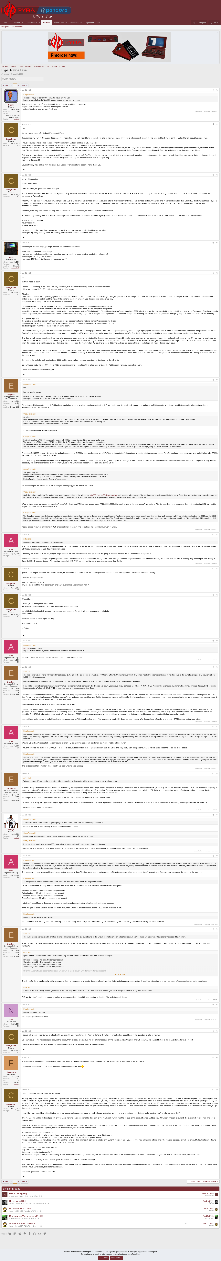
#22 (217, 124)
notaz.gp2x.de (14, 267)
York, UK (16, 1082)
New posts (5, 27)
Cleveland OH (14, 406)
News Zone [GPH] (30, 1210)
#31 (217, 666)
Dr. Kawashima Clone (20, 1208)
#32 (217, 726)
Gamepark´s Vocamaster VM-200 (26, 1215)
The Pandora (31, 23)
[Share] (213, 89)
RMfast (11, 1203)
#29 (217, 594)
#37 (217, 1004)
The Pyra (16, 23)
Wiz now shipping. (18, 1193)
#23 (217, 174)
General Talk (33, 1195)
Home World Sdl (17, 1200)
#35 (217, 855)
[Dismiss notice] (217, 33)
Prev (6, 85)
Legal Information (92, 23)
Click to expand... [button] (120, 974)
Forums (46, 23)
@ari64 (26, 648)
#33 (217, 773)
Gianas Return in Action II (22, 1223)
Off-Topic (31, 1218)
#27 (217, 534)
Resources (74, 23)
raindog (6, 74)
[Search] (214, 22)
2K (42, 1195)
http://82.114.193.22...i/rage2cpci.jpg (103, 495)
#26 (217, 379)
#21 (217, 89)
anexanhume (13, 1195)
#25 (217, 272)
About (6, 23)
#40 (217, 1089)
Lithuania (16, 265)
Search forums (17, 27)
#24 (217, 242)
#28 (217, 568)
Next (23, 85)
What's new (59, 23)
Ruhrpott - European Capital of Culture (12, 116)
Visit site (16, 118)
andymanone (13, 1218)
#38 (217, 1030)
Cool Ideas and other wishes (34, 1203)
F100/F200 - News (30, 1225)
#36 (217, 928)
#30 (217, 640)
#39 (217, 1057)
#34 (217, 814)
